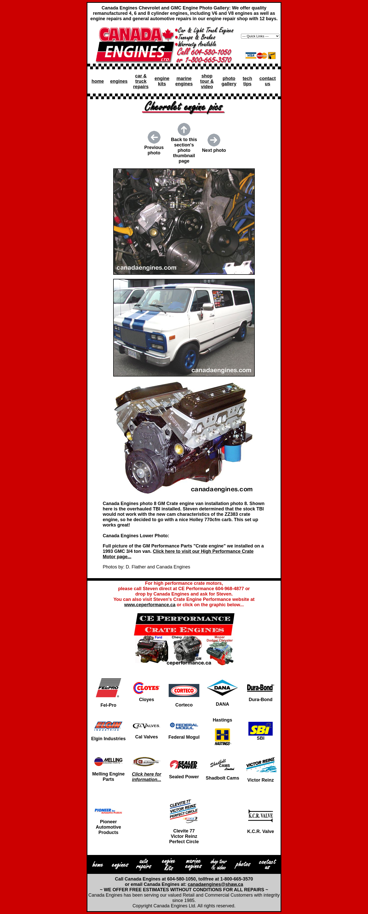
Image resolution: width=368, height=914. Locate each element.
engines (119, 81)
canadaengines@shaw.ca (215, 884)
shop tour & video (207, 81)
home (97, 81)
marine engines (184, 81)
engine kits (162, 81)
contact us (267, 81)
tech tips (247, 81)
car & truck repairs (140, 81)
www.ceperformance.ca (149, 604)
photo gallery (229, 81)
